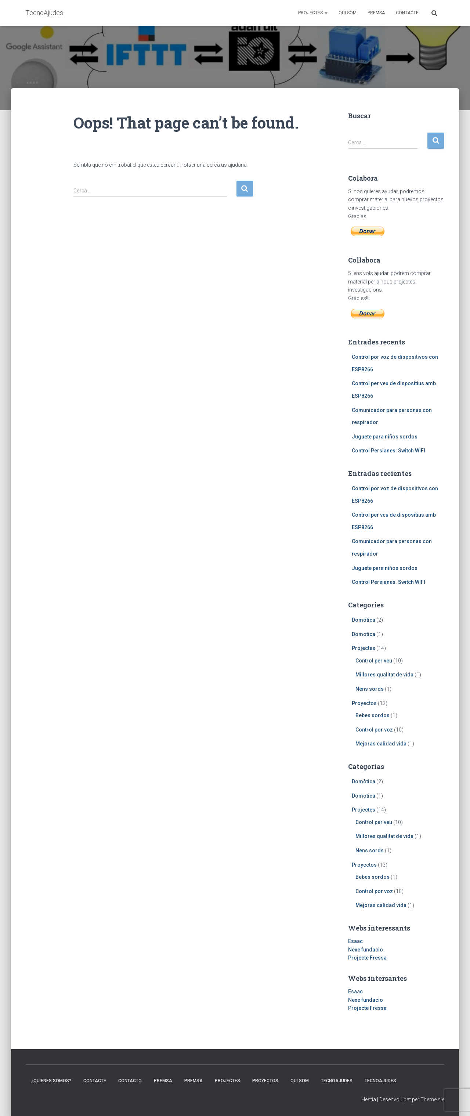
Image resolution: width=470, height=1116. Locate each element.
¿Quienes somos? (51, 1080)
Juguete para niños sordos (384, 437)
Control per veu (373, 661)
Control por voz (374, 730)
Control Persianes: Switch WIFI (388, 451)
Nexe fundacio (365, 950)
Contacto (130, 1080)
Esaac (355, 941)
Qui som (348, 12)
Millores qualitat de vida (384, 675)
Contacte (407, 12)
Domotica (363, 634)
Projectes (313, 12)
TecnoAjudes (336, 1080)
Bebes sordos (372, 715)
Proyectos (364, 703)
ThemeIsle (432, 1099)
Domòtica (363, 620)
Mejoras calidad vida (380, 744)
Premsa (376, 12)
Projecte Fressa (367, 958)
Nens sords (369, 689)
